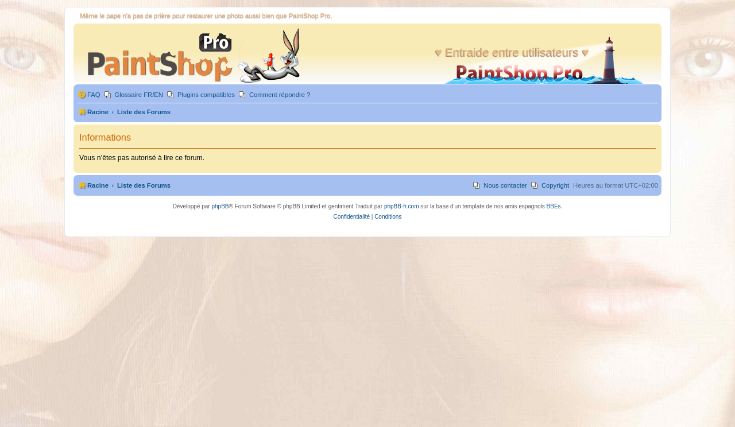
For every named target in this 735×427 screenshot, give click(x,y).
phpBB (220, 206)
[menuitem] (88, 95)
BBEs (554, 206)
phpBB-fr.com (401, 206)
